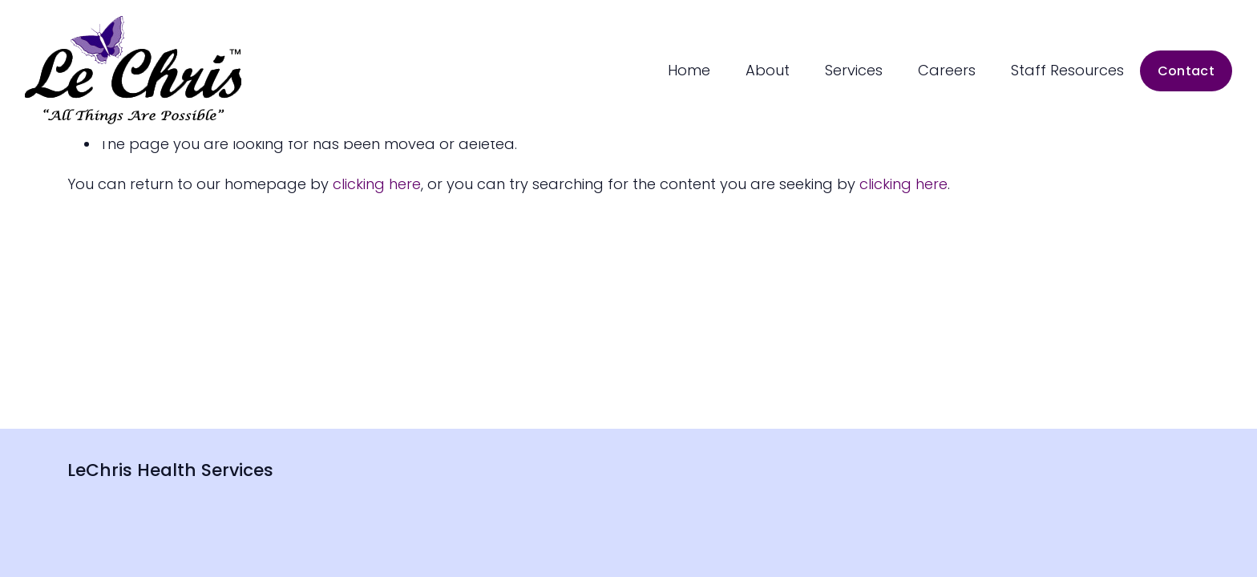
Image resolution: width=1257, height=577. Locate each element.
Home (689, 70)
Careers (947, 70)
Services (854, 70)
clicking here (377, 184)
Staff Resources (1067, 70)
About (768, 70)
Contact (1186, 71)
